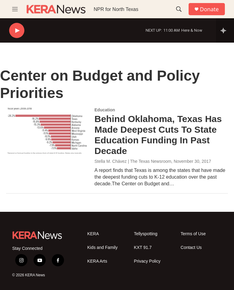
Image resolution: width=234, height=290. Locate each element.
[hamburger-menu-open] (15, 9)
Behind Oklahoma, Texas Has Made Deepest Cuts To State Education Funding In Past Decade (158, 134)
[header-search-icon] (179, 9)
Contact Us (191, 247)
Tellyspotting (146, 234)
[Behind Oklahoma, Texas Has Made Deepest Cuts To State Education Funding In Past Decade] (47, 130)
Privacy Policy (147, 261)
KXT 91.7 (143, 247)
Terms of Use (193, 234)
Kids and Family (102, 247)
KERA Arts (97, 261)
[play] (17, 30)
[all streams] (225, 30)
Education (104, 109)
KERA (93, 234)
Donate (209, 9)
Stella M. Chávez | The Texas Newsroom (132, 161)
